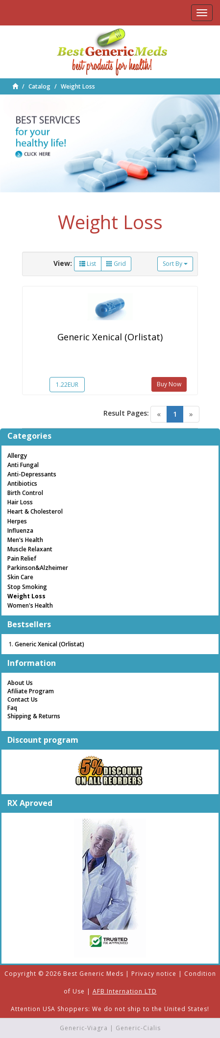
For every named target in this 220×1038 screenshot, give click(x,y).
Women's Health (30, 605)
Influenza (20, 530)
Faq (12, 708)
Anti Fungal (23, 465)
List (87, 264)
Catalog (39, 86)
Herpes (17, 521)
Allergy (17, 455)
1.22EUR (67, 384)
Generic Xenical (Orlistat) (110, 337)
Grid (116, 264)
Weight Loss (78, 86)
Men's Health (25, 540)
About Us (20, 683)
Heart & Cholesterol (35, 511)
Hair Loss (20, 502)
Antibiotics (22, 483)
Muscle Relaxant (29, 549)
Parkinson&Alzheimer (37, 568)
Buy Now (169, 384)
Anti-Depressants (31, 474)
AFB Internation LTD (125, 991)
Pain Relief (21, 558)
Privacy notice (153, 973)
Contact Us (22, 699)
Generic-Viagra (84, 1028)
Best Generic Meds (93, 973)
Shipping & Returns (33, 716)
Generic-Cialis (138, 1028)
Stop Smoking (27, 587)
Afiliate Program (30, 691)
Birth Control (25, 493)
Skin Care (20, 577)
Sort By (175, 264)
